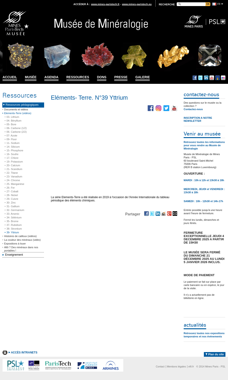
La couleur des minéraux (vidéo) (22, 239)
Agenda (51, 77)
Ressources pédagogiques (22, 104)
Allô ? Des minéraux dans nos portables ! (21, 249)
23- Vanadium (14, 176)
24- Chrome (13, 180)
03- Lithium (13, 116)
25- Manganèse (15, 184)
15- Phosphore (15, 150)
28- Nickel (12, 195)
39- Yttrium (13, 232)
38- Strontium (14, 228)
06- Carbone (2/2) (17, 131)
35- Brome (12, 221)
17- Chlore (12, 157)
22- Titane (12, 172)
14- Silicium (13, 146)
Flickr (223, 77)
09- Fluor (12, 139)
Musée (30, 77)
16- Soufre (12, 154)
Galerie (142, 77)
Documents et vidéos (16, 109)
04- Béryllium (14, 120)
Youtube (211, 77)
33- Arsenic (13, 213)
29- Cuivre (12, 198)
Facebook (194, 77)
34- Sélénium (14, 217)
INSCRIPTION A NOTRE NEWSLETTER (198, 119)
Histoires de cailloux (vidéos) (20, 236)
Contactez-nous (193, 109)
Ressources (77, 77)
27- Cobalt (12, 191)
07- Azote (12, 135)
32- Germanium (15, 210)
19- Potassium (15, 161)
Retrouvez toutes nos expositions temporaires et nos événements (204, 335)
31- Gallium (13, 206)
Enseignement (14, 254)
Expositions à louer (15, 243)
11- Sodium (13, 143)
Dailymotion (217, 77)
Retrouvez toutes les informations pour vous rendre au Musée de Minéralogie (204, 145)
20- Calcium (13, 165)
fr (218, 4)
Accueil (10, 77)
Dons (101, 77)
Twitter (200, 77)
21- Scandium (14, 169)
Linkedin (206, 77)
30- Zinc (11, 202)
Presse (120, 77)
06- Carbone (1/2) (17, 128)
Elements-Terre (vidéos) (17, 113)
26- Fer (11, 187)
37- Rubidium (14, 225)
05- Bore (11, 124)
